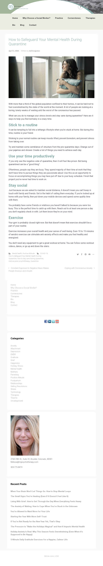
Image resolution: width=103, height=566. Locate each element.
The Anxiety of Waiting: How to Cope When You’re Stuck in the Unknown (44, 506)
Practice (59, 18)
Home (15, 18)
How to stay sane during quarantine (30, 259)
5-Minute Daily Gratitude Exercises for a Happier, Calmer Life (39, 540)
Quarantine (34, 261)
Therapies (90, 18)
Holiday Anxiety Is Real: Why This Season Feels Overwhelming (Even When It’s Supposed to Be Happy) (47, 533)
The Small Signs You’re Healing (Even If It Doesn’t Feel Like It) (39, 496)
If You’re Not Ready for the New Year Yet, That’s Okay (35, 521)
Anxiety (14, 346)
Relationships (16, 383)
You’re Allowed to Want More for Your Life (30, 511)
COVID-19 (44, 253)
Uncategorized (17, 401)
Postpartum (16, 380)
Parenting (15, 375)
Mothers (14, 372)
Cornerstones (74, 18)
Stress (13, 389)
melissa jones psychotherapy (19, 261)
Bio (13, 25)
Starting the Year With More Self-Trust (29, 516)
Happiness (15, 363)
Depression (15, 351)
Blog (22, 25)
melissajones (34, 51)
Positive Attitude (29, 253)
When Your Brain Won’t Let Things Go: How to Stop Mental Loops (41, 491)
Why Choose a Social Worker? (36, 18)
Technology (16, 392)
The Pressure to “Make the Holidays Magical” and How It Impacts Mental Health (48, 527)
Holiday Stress (17, 366)
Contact (32, 25)
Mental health (17, 253)
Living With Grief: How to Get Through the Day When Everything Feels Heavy (46, 501)
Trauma (14, 398)
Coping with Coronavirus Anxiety (78, 268)
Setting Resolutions (19, 386)
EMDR (13, 354)
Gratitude (14, 357)
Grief (13, 360)
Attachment (15, 349)
